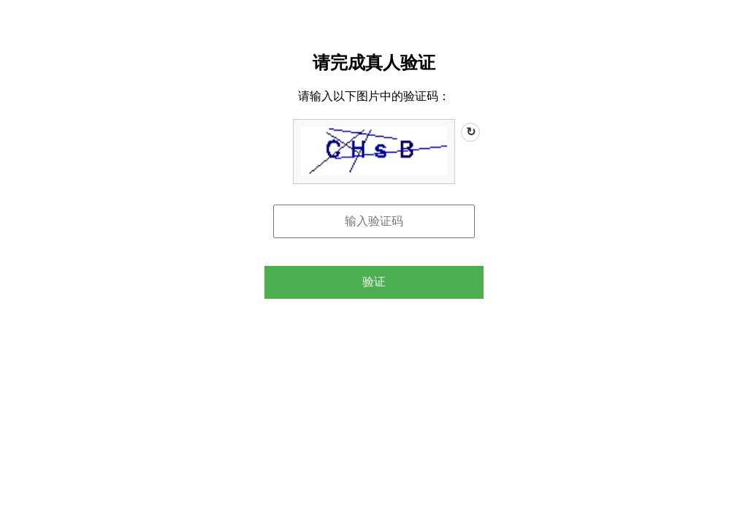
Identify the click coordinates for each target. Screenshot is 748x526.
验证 (374, 281)
